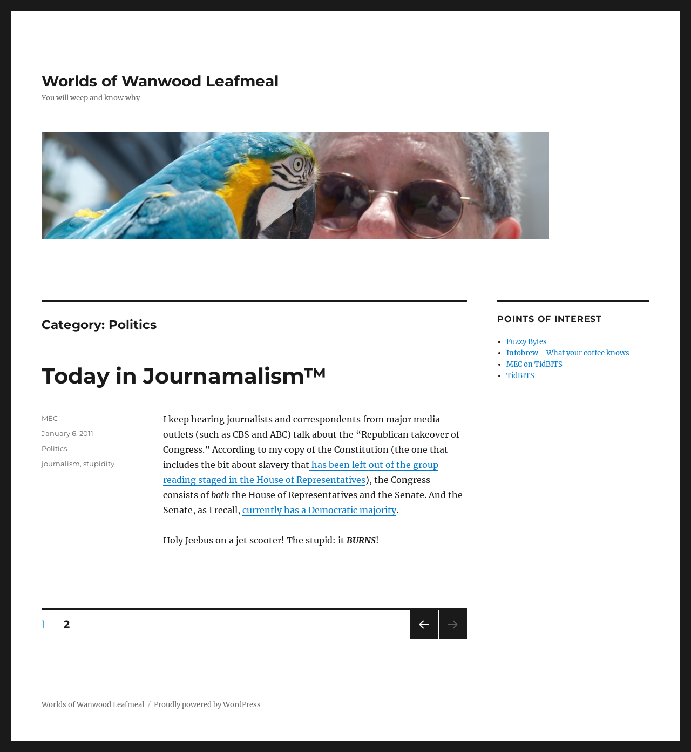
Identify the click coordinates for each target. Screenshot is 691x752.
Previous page (423, 638)
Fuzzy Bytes (526, 341)
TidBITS (520, 375)
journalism (61, 463)
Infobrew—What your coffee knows (567, 353)
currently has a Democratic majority (319, 510)
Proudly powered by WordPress (207, 704)
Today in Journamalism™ (184, 375)
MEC (50, 418)
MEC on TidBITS (534, 364)
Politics (54, 448)
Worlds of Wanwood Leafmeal (160, 81)
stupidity (98, 463)
